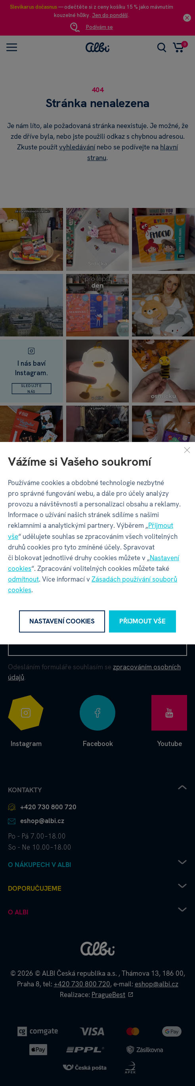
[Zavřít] (187, 449)
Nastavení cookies (62, 621)
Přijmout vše (142, 621)
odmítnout (23, 579)
